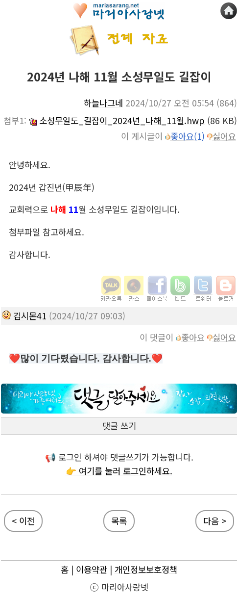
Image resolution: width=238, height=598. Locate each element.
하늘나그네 (103, 103)
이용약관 (91, 569)
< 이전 (23, 521)
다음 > (214, 521)
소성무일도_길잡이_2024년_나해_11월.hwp (117, 120)
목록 (119, 521)
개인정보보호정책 (146, 569)
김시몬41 (30, 316)
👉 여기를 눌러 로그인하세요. (119, 471)
